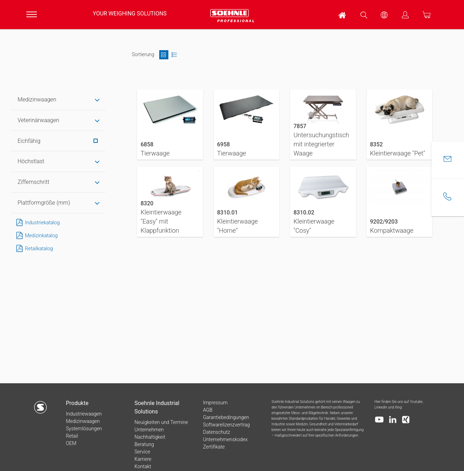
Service (142, 452)
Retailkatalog (33, 248)
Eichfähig (58, 141)
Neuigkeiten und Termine (161, 422)
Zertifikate (214, 447)
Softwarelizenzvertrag (226, 424)
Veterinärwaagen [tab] (38, 120)
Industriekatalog (37, 222)
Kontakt (142, 466)
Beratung (144, 444)
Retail (72, 436)
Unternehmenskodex (225, 439)
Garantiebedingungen (226, 417)
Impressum (215, 402)
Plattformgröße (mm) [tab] (44, 202)
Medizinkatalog (36, 235)
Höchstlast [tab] (31, 161)
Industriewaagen (84, 414)
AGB (207, 410)
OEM (71, 443)
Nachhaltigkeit (149, 437)
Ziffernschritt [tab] (33, 182)
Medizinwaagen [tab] (37, 99)
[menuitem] (342, 14)
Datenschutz (216, 432)
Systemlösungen (84, 428)
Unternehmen (148, 429)
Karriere (142, 459)
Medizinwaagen (82, 421)
